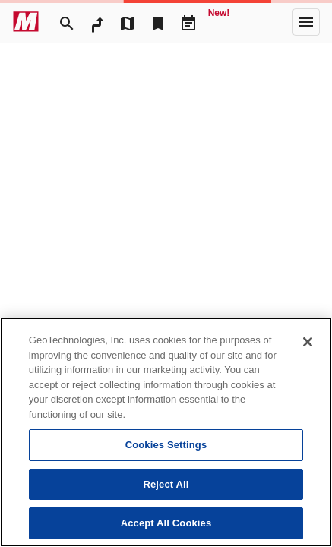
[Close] (307, 342)
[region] (166, 432)
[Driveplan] (188, 22)
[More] (306, 22)
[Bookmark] (158, 22)
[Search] (67, 22)
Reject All (165, 484)
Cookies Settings (166, 445)
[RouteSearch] (97, 22)
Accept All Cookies (166, 523)
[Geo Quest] (219, 22)
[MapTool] (127, 22)
